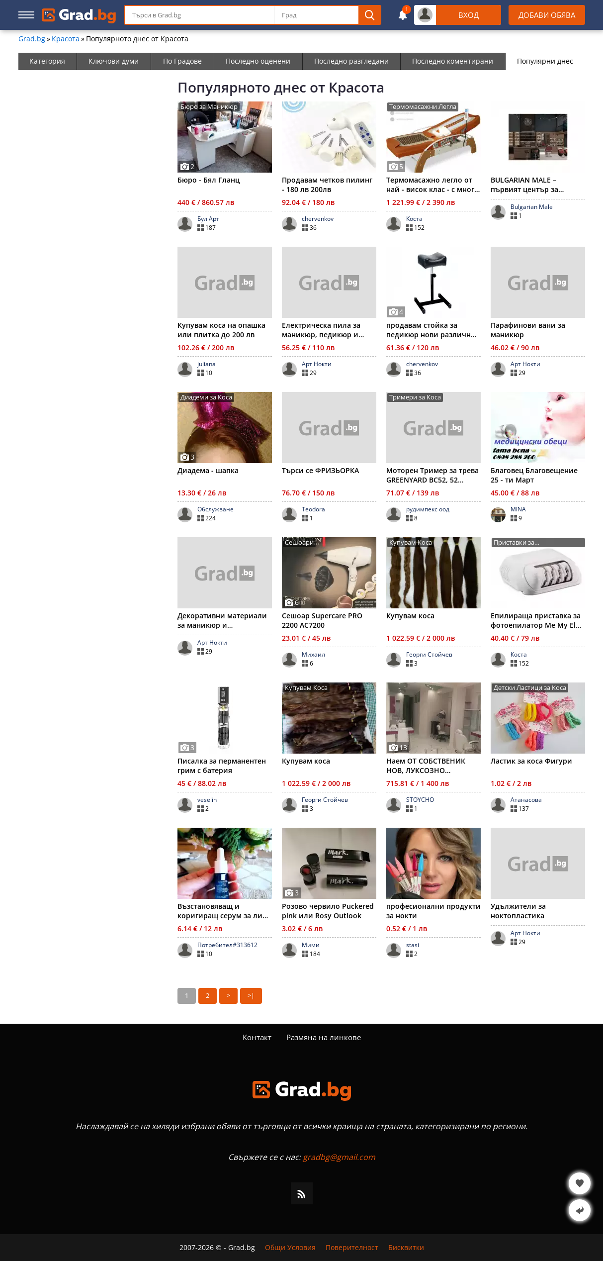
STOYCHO (420, 799)
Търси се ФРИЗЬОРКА (320, 470)
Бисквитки (406, 1247)
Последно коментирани (452, 61)
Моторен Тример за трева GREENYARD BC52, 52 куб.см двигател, (432, 475)
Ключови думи (113, 61)
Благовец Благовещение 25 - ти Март (534, 475)
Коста (414, 218)
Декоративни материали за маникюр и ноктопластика (222, 620)
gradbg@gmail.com (339, 1157)
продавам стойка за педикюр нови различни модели (431, 329)
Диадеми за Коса (206, 397)
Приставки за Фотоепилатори (518, 542)
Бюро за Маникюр (209, 106)
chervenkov (318, 218)
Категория (47, 61)
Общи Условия (290, 1247)
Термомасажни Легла (422, 106)
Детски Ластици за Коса (530, 687)
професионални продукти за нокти (433, 910)
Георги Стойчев (429, 654)
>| (251, 995)
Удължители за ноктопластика (518, 910)
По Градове (182, 61)
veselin (207, 799)
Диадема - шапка (208, 470)
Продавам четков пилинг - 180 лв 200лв (327, 184)
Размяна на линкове (323, 1037)
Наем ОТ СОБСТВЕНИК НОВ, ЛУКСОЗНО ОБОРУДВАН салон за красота (425, 765)
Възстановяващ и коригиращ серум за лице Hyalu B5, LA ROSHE (224, 910)
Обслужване (215, 509)
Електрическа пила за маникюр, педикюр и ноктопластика (321, 329)
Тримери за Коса (415, 397)
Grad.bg (31, 39)
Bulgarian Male (532, 206)
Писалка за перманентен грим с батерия (221, 765)
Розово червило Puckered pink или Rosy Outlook (328, 910)
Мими (311, 945)
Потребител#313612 (227, 945)
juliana (206, 364)
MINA (518, 509)
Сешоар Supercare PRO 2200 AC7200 (322, 620)
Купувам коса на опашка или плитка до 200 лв (221, 329)
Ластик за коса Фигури (531, 761)
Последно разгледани (351, 61)
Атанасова (526, 799)
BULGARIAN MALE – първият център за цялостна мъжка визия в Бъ (535, 184)
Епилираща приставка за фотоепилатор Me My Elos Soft (537, 620)
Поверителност (352, 1247)
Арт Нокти (317, 364)
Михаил (313, 654)
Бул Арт (208, 218)
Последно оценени (258, 61)
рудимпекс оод (427, 509)
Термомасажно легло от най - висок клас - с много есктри (432, 184)
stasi (412, 945)
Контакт (257, 1037)
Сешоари (299, 542)
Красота (66, 39)
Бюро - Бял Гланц (208, 180)
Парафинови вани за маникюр (528, 329)
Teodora (313, 509)
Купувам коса (410, 615)
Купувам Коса (410, 542)
